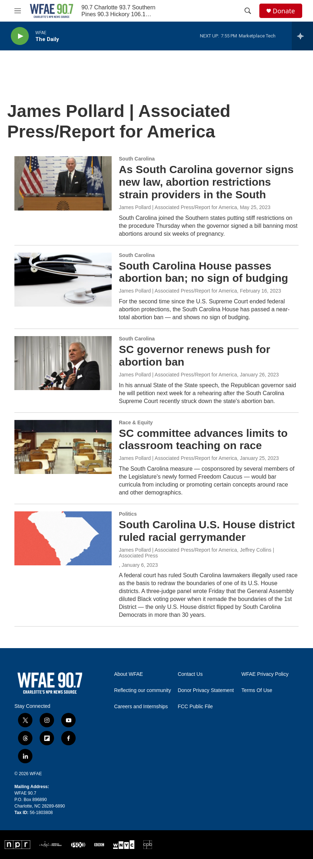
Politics (128, 514)
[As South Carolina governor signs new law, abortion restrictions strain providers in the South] (63, 183)
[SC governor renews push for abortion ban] (63, 363)
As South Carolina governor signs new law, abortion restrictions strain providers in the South (206, 181)
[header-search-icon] (248, 11)
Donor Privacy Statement (206, 690)
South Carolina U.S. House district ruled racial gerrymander (207, 531)
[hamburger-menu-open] (17, 11)
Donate (284, 11)
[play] (20, 36)
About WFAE (128, 674)
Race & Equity (136, 422)
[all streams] (302, 36)
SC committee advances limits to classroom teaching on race (203, 439)
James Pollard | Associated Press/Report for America (178, 207)
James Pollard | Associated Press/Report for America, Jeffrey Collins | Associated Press (196, 553)
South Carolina (137, 159)
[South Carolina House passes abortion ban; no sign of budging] (63, 280)
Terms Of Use (256, 690)
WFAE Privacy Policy (265, 674)
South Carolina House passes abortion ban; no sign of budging (203, 272)
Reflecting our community (142, 690)
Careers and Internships (141, 706)
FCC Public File (195, 706)
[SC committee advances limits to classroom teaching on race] (63, 447)
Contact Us (190, 674)
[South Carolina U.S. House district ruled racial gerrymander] (63, 538)
